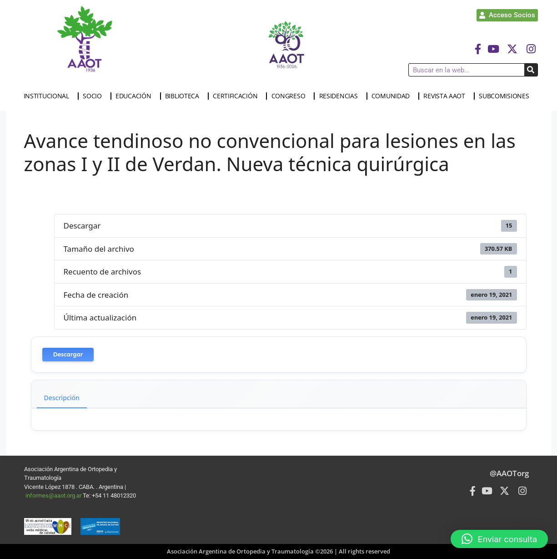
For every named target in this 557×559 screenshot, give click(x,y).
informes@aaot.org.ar (54, 495)
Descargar (68, 354)
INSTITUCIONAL (49, 96)
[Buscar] (530, 70)
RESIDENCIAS (340, 96)
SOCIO (94, 96)
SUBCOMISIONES (506, 96)
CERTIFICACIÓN (237, 96)
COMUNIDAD (392, 96)
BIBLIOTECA (184, 96)
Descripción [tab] (62, 397)
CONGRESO (290, 96)
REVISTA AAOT (446, 96)
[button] (499, 539)
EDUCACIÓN (135, 96)
